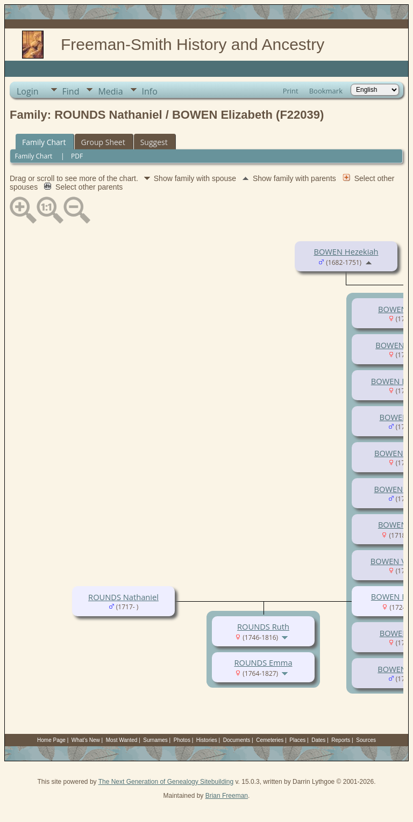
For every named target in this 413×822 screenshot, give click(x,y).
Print (290, 91)
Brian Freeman (226, 795)
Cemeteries (269, 740)
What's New (86, 740)
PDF (77, 156)
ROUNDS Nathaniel (123, 597)
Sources (366, 740)
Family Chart (44, 142)
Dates (318, 740)
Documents (237, 740)
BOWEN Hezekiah (346, 251)
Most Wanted (122, 740)
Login (28, 91)
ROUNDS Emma (263, 662)
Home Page (51, 740)
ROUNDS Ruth (263, 626)
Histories (206, 740)
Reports (340, 740)
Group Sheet (103, 142)
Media (110, 91)
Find (71, 91)
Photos (182, 740)
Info (150, 91)
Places (297, 740)
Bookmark (326, 91)
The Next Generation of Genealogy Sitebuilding (166, 781)
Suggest (154, 142)
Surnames (155, 740)
